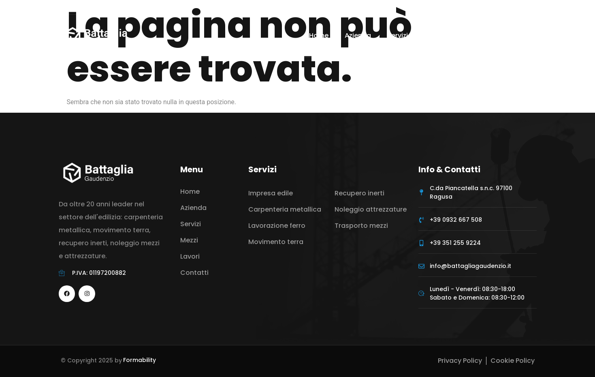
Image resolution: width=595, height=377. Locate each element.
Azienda (358, 35)
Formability (139, 360)
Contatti (516, 35)
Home (318, 35)
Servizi (401, 35)
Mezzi (441, 35)
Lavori (476, 35)
